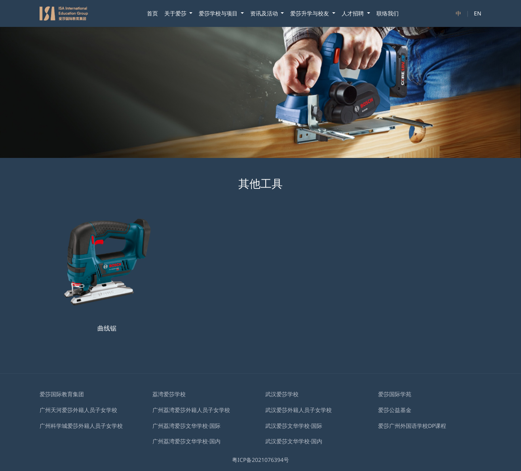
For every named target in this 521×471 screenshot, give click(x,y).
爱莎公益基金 (394, 410)
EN (477, 13)
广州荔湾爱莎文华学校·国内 (186, 441)
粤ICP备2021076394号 (260, 459)
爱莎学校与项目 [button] (219, 13)
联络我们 (387, 13)
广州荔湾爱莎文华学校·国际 (186, 425)
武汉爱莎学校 (282, 394)
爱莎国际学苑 (394, 394)
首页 (152, 13)
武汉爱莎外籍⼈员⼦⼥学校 (298, 410)
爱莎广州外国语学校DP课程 (412, 425)
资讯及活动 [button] (265, 13)
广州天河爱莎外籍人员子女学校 (78, 410)
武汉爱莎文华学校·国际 (293, 425)
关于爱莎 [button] (176, 13)
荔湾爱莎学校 (169, 394)
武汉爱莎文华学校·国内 (293, 441)
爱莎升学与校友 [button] (310, 13)
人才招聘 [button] (353, 13)
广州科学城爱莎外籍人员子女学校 (81, 425)
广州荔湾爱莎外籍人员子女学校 (191, 410)
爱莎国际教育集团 (62, 394)
